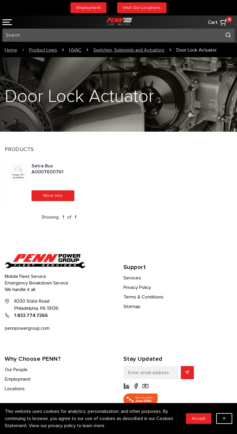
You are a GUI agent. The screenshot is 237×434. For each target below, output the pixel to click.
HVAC (75, 50)
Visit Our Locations (142, 7)
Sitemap (131, 306)
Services (132, 278)
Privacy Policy (137, 287)
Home (11, 50)
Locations (15, 389)
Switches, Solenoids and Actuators (128, 50)
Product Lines (43, 50)
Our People (16, 370)
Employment (88, 7)
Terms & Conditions (143, 297)
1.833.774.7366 (31, 315)
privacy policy (62, 426)
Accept (198, 418)
